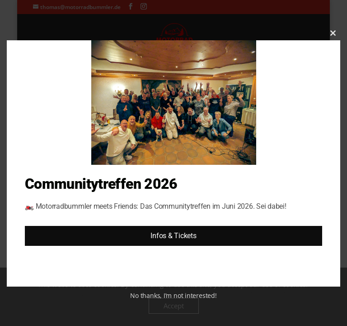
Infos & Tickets (173, 235)
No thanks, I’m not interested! (173, 295)
